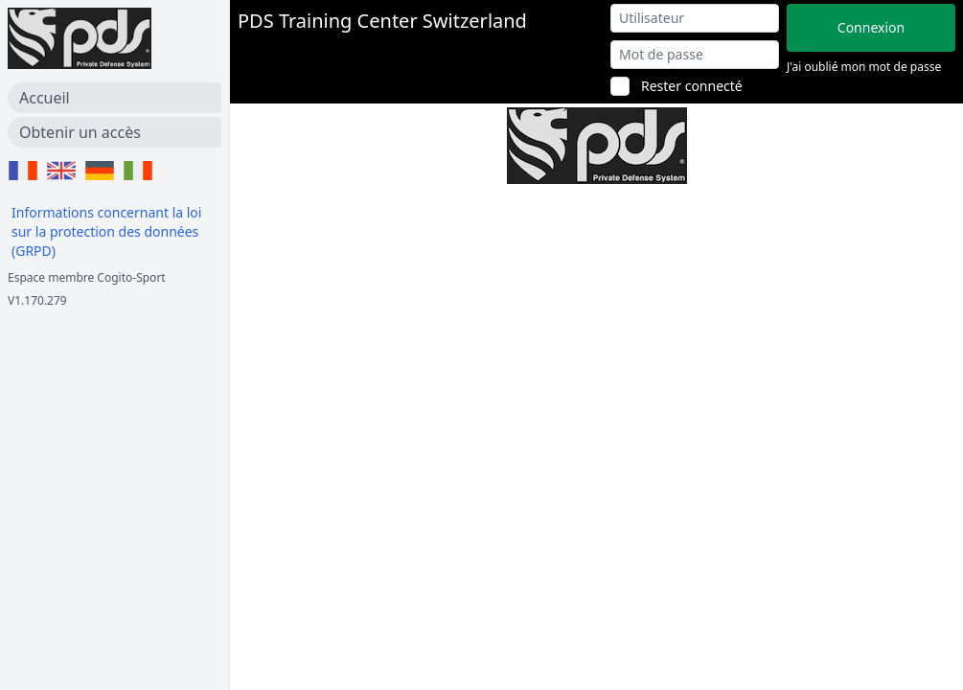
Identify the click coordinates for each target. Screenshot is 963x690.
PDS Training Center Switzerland (382, 21)
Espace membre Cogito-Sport (87, 277)
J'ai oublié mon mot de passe (864, 67)
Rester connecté (692, 86)
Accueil (44, 97)
